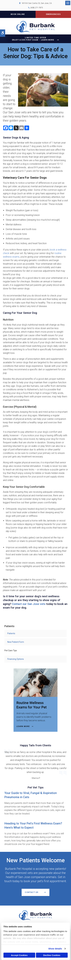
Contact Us (31, 892)
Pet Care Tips (10, 650)
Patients (11, 633)
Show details (55, 948)
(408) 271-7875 (36, 7)
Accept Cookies (19, 955)
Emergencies (53, 14)
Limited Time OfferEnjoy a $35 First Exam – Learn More (33, 39)
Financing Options (15, 659)
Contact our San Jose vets (28, 604)
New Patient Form (15, 642)
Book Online (18, 14)
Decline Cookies (51, 955)
